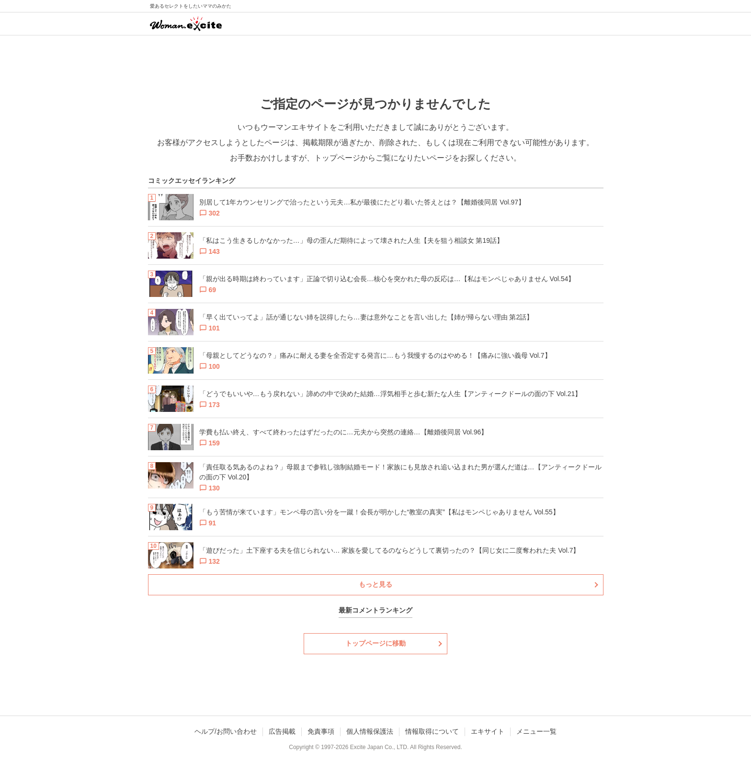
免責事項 (320, 731)
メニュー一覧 (536, 731)
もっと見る (375, 584)
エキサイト (487, 731)
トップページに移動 (375, 643)
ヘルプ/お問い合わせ (225, 731)
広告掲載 (282, 731)
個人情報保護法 (369, 731)
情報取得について (432, 731)
